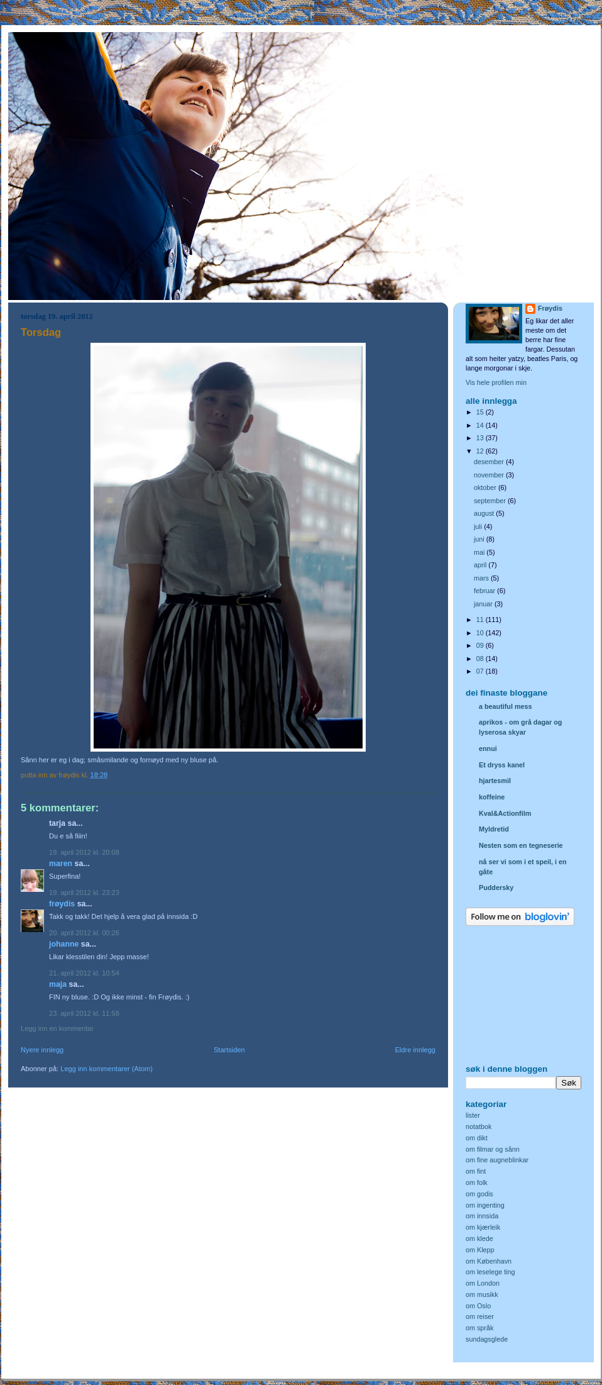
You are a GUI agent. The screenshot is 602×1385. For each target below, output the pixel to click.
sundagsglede (487, 1339)
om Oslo (478, 1306)
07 (481, 671)
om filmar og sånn (493, 1149)
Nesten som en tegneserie (521, 845)
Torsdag (41, 332)
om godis (479, 1194)
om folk (477, 1182)
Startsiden (229, 1050)
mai (480, 552)
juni (480, 539)
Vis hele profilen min (496, 382)
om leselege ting (490, 1272)
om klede (479, 1238)
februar (485, 590)
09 (481, 645)
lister (473, 1115)
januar (484, 604)
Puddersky (496, 887)
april (481, 565)
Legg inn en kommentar (57, 1028)
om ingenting (485, 1205)
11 (481, 619)
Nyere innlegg (42, 1050)
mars (482, 578)
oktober (486, 487)
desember (490, 461)
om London (483, 1283)
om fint (476, 1171)
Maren (60, 863)
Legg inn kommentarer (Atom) (106, 1068)
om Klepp (480, 1250)
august (485, 513)
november (490, 475)
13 (481, 438)
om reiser (480, 1316)
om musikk (482, 1294)
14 (481, 425)
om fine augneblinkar (497, 1160)
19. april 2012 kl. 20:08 (84, 852)
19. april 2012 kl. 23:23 (84, 892)
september (491, 500)
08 (481, 658)
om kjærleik (483, 1227)
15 (481, 412)
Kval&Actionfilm (505, 813)
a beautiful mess (505, 706)
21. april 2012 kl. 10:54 (84, 973)
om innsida (482, 1216)
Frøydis (62, 903)
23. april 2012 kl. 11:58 (84, 1013)
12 (481, 451)
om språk (479, 1328)
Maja (58, 984)
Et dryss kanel (502, 765)
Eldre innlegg (415, 1050)
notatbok (478, 1126)
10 (481, 633)
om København (489, 1261)
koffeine (492, 797)
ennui (488, 748)
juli (479, 526)
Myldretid (494, 829)
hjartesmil (495, 780)
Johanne (64, 944)
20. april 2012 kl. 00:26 (84, 933)
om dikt (477, 1138)
